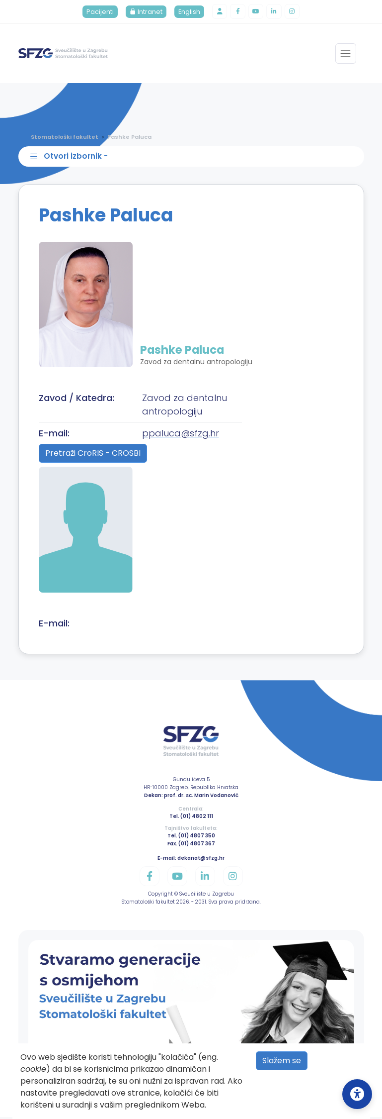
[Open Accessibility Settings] (357, 1094)
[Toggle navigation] (345, 54)
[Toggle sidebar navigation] (193, 158)
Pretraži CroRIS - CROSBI (93, 455)
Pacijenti (98, 12)
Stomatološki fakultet (64, 138)
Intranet (144, 12)
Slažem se (281, 1060)
